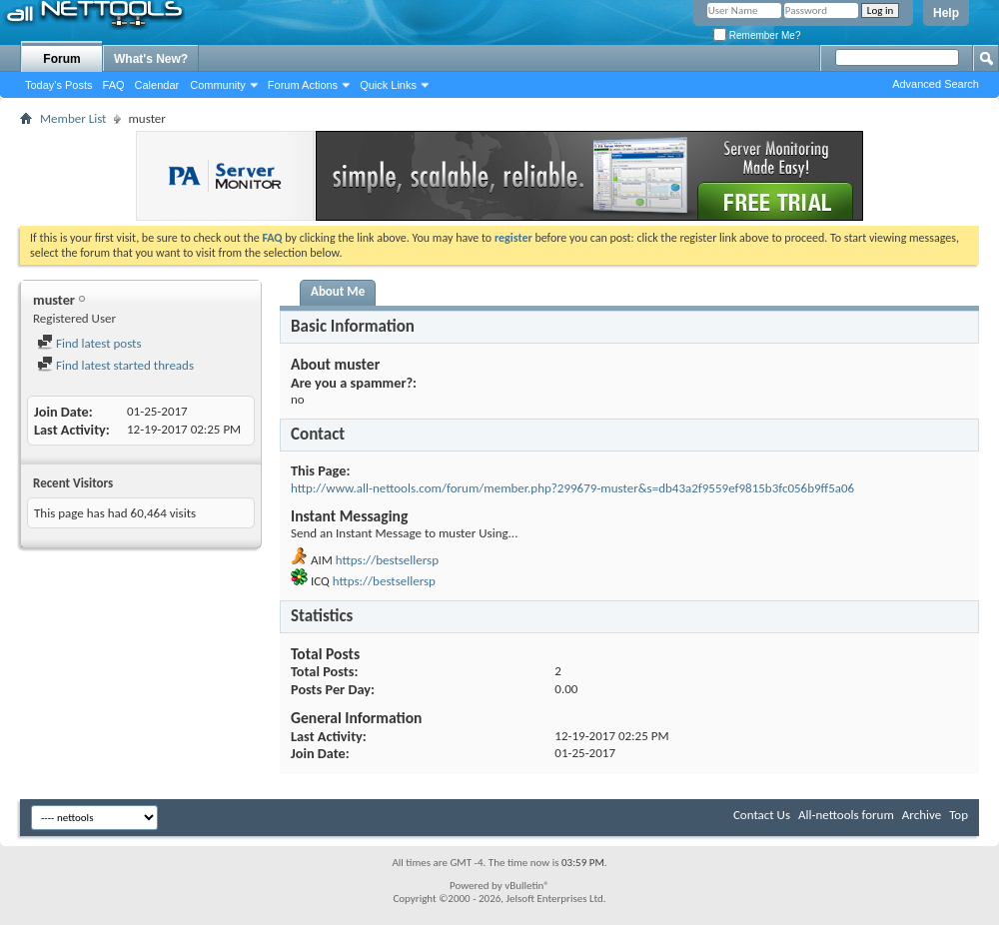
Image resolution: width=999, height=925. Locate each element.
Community (218, 85)
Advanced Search (935, 84)
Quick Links (388, 85)
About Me (338, 291)
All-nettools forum (846, 814)
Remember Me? (756, 35)
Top (958, 814)
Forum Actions (303, 85)
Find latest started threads (115, 365)
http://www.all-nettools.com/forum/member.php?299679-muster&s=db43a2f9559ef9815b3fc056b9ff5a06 (572, 487)
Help (946, 13)
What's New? (151, 59)
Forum (61, 59)
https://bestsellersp (387, 559)
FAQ (114, 85)
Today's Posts (59, 85)
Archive (921, 814)
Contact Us (761, 814)
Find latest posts (89, 343)
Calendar (157, 85)
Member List (73, 118)
